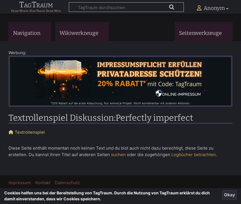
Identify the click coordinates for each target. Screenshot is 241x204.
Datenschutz (67, 182)
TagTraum (36, 5)
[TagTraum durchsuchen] (126, 7)
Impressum (19, 182)
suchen (118, 154)
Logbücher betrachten (193, 154)
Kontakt (42, 182)
